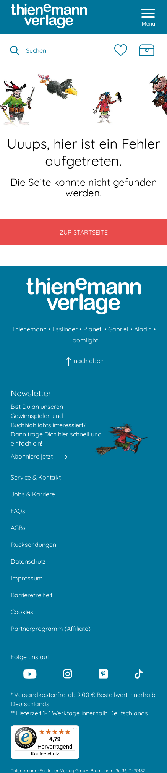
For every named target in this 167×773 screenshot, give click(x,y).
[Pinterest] (103, 674)
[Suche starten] (14, 50)
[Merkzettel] (122, 50)
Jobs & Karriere (33, 494)
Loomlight (83, 340)
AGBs (18, 528)
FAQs (18, 511)
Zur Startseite (84, 232)
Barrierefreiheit (31, 595)
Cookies (22, 612)
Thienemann (29, 329)
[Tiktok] (138, 674)
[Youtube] (29, 674)
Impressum (27, 578)
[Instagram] (67, 674)
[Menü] (74, 729)
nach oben (83, 360)
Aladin (143, 329)
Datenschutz (28, 561)
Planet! (92, 329)
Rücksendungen (33, 544)
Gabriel (118, 329)
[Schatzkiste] (146, 50)
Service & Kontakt (36, 477)
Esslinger (65, 329)
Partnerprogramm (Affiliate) (51, 628)
